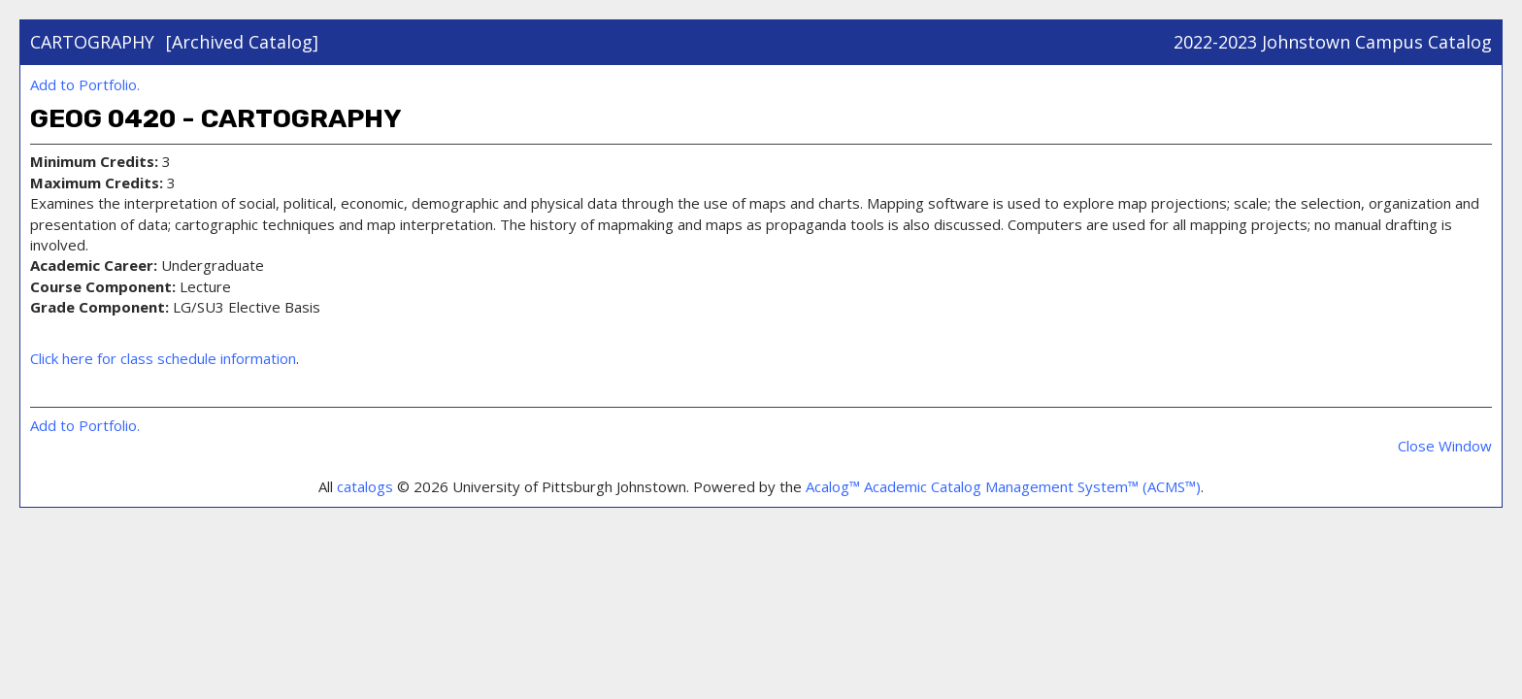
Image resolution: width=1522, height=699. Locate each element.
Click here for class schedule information (163, 358)
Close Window (1445, 445)
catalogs (365, 486)
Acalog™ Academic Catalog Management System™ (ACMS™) (1003, 486)
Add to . (85, 84)
